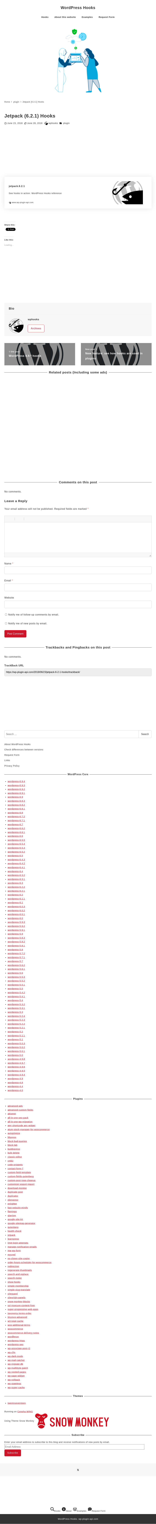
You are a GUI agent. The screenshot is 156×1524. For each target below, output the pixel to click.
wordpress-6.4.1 (16, 867)
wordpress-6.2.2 (16, 887)
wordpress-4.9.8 (16, 1059)
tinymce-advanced (17, 1317)
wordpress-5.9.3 (16, 922)
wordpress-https (16, 1340)
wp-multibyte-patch (18, 1368)
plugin (66, 123)
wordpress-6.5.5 (16, 840)
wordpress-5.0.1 (16, 1051)
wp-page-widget (16, 1376)
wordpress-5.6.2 (16, 965)
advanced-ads (15, 1106)
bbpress (12, 1137)
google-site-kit (15, 1219)
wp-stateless (14, 1383)
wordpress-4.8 (15, 1082)
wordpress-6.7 (15, 824)
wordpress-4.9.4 (16, 1075)
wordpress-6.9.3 (16, 785)
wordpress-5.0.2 (16, 1047)
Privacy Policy (12, 766)
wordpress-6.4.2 (16, 863)
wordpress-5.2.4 (16, 1016)
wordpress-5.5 (15, 988)
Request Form (12, 755)
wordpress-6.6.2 (16, 828)
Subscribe (12, 1453)
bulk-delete (14, 1153)
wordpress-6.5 (15, 855)
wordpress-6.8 (15, 813)
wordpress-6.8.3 (16, 801)
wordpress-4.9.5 (16, 1071)
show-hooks (14, 1282)
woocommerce (15, 1329)
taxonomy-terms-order (19, 1313)
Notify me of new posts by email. (27, 623)
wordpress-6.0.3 (16, 906)
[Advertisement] (78, 151)
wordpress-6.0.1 (16, 914)
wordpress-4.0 (15, 1090)
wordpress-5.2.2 (16, 1024)
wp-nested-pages (17, 1372)
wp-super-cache (16, 1387)
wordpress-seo (15, 1344)
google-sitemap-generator (21, 1223)
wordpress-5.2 (15, 1031)
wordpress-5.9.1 (16, 930)
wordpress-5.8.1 (16, 945)
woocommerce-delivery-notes (23, 1333)
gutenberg (13, 1227)
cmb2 (10, 1161)
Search (145, 734)
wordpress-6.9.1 (16, 793)
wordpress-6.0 (15, 918)
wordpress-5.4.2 (16, 992)
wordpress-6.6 (15, 836)
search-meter (15, 1278)
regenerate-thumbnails (20, 1270)
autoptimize (14, 1133)
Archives (36, 328)
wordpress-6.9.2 (16, 789)
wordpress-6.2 (15, 895)
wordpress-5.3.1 (16, 1008)
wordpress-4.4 (15, 1086)
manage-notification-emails (22, 1247)
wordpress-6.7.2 (16, 816)
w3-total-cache (15, 1321)
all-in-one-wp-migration (20, 1121)
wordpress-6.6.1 (16, 832)
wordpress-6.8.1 (16, 809)
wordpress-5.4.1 (16, 996)
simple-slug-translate (19, 1290)
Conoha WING (25, 1411)
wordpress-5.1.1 (16, 1035)
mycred (11, 1254)
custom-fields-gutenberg (21, 1176)
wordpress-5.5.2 (16, 981)
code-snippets (15, 1164)
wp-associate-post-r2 (19, 1348)
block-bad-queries (17, 1141)
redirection (13, 1266)
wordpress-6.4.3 (16, 859)
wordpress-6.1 (15, 902)
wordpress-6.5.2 (16, 852)
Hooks (55, 1509)
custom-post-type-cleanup (21, 1180)
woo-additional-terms (19, 1325)
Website (9, 597)
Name (8, 563)
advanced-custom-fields (20, 1110)
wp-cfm (11, 1352)
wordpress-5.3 (15, 1012)
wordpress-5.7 (15, 961)
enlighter (12, 1204)
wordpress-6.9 (15, 797)
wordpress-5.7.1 (16, 957)
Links (7, 760)
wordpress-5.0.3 (16, 1043)
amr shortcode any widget (21, 1125)
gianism (12, 1215)
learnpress (13, 1239)
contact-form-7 (15, 1168)
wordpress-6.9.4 (16, 781)
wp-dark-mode (15, 1356)
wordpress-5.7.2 (16, 953)
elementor (13, 1200)
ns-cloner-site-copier (19, 1258)
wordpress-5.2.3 (16, 1020)
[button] (8, 519)
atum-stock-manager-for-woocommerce (29, 1129)
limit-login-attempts (18, 1243)
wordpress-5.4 (15, 1000)
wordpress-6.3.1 (16, 879)
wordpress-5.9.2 (16, 926)
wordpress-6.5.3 (16, 848)
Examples (79, 1509)
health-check (14, 1231)
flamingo (12, 1211)
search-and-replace (18, 1274)
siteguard (13, 1294)
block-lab (12, 1145)
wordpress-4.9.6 (16, 1067)
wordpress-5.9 (15, 934)
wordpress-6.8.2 (16, 805)
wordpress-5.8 (15, 949)
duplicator (13, 1196)
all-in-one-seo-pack (18, 1117)
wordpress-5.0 (15, 1055)
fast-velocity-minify (18, 1207)
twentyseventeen (17, 1403)
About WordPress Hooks (17, 744)
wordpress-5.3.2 (16, 1004)
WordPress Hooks (78, 8)
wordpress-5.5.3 (16, 977)
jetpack (11, 1235)
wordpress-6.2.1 (16, 891)
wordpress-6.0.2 (16, 910)
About (66, 1509)
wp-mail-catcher (16, 1360)
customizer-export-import (21, 1184)
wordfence (13, 1336)
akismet (12, 1114)
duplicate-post (15, 1192)
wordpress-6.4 (15, 871)
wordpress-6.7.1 (16, 820)
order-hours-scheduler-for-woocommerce (29, 1262)
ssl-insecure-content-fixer (21, 1305)
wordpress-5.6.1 (16, 969)
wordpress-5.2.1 (16, 1027)
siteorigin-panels (16, 1297)
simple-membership (18, 1286)
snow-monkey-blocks (19, 1301)
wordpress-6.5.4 (16, 844)
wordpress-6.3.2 (16, 875)
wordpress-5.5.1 (16, 985)
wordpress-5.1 (15, 1039)
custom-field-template (19, 1172)
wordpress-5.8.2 (16, 941)
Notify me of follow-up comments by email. (33, 614)
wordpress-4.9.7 (16, 1063)
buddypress (14, 1149)
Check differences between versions (23, 749)
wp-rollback (14, 1380)
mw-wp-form (14, 1250)
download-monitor (17, 1188)
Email (8, 580)
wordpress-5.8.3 (16, 938)
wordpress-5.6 (15, 973)
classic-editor (15, 1157)
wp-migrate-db (15, 1364)
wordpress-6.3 (15, 883)
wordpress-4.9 (15, 1078)
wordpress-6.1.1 (16, 899)
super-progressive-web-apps (23, 1309)
